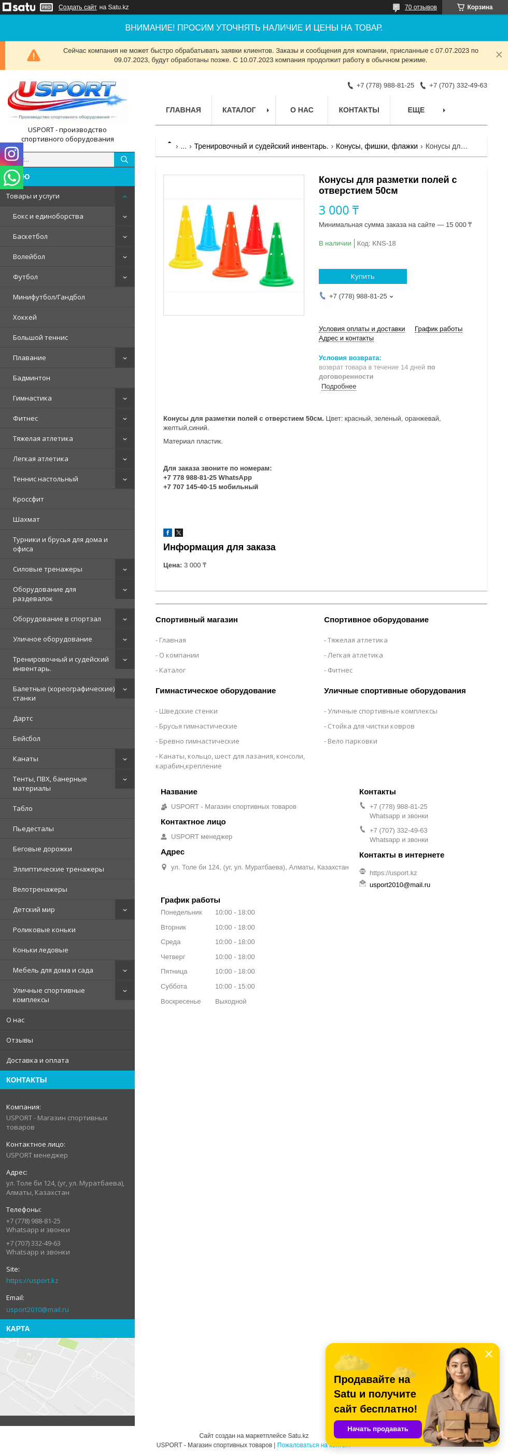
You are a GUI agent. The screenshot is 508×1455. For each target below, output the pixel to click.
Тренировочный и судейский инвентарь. (61, 663)
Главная (183, 110)
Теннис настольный (45, 478)
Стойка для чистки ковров (371, 726)
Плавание (29, 357)
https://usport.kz (32, 1280)
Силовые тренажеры (47, 569)
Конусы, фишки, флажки (377, 146)
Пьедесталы (33, 828)
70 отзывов (421, 7)
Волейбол (29, 256)
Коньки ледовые (40, 949)
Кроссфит (28, 499)
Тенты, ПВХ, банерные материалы (50, 783)
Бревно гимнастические (199, 741)
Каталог (239, 110)
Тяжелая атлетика (43, 438)
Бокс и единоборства (48, 216)
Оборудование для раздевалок (44, 593)
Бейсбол (26, 738)
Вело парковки (352, 741)
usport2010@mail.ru (37, 1309)
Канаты (25, 758)
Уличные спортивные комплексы (49, 995)
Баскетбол (30, 236)
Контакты (358, 110)
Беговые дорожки (42, 848)
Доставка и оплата (37, 1060)
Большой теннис (40, 337)
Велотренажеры (40, 889)
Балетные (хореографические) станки (64, 693)
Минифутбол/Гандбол (49, 297)
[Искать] (124, 159)
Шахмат (26, 519)
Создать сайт (78, 7)
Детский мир (34, 909)
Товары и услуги (33, 196)
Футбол (25, 276)
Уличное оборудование (52, 639)
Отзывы (19, 1040)
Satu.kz (298, 1435)
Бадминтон (31, 377)
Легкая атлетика (40, 458)
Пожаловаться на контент (314, 1445)
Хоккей (25, 317)
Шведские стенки (188, 711)
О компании (179, 655)
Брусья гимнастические (198, 726)
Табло (23, 808)
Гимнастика (32, 398)
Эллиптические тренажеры (58, 869)
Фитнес (25, 418)
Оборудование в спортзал (57, 618)
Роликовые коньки (44, 929)
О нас (15, 1019)
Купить (363, 276)
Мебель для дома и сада (53, 970)
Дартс (23, 718)
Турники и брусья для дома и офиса (60, 544)
